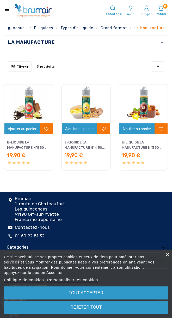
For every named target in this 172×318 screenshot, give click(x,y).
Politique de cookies (24, 280)
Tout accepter (86, 293)
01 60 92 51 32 (30, 235)
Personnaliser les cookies (72, 280)
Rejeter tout (86, 307)
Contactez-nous (32, 227)
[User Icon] (146, 8)
